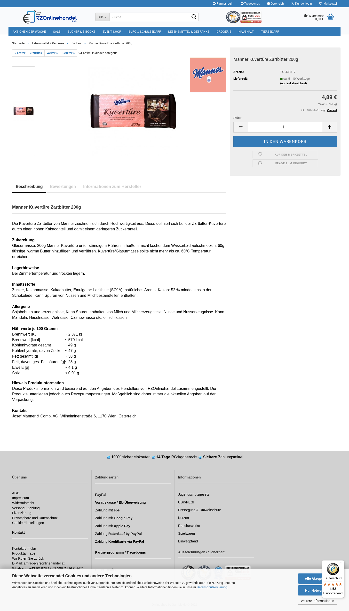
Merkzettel (328, 3)
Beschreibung (29, 186)
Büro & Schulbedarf (144, 31)
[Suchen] (193, 17)
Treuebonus (250, 3)
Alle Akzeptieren (317, 578)
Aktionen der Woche (29, 31)
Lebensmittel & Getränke (188, 31)
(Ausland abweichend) (293, 83)
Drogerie (223, 31)
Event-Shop (112, 31)
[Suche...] (102, 17)
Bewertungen (63, 186)
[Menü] (341, 563)
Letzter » (69, 53)
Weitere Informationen (317, 601)
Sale (56, 31)
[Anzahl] (285, 127)
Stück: (237, 118)
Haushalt (246, 31)
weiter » (52, 53)
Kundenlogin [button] (301, 3)
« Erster (20, 53)
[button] (275, 3)
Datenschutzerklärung (212, 587)
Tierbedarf (270, 31)
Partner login (223, 3)
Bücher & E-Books (81, 31)
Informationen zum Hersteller (112, 186)
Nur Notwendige (317, 590)
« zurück (36, 53)
